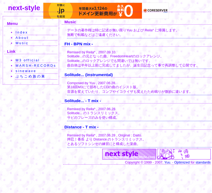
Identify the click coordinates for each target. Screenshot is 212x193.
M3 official (28, 60)
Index (22, 32)
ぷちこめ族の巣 (31, 76)
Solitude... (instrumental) (88, 74)
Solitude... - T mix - (82, 100)
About (22, 38)
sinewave (26, 71)
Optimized (182, 162)
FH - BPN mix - (78, 44)
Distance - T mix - (81, 127)
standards (203, 162)
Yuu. (167, 162)
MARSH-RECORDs (36, 66)
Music (22, 43)
